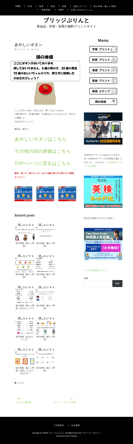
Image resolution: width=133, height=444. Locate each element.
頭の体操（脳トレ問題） (106, 6)
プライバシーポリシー (91, 433)
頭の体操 (20, 383)
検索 (86, 278)
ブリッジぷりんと (66, 20)
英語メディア (80, 6)
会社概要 (75, 425)
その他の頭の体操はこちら (43, 151)
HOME (18, 6)
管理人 (36, 49)
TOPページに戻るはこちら (43, 163)
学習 (30, 6)
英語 (53, 6)
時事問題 (46, 9)
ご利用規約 (58, 425)
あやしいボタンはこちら (41, 139)
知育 (41, 6)
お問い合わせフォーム (82, 9)
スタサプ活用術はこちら (95, 270)
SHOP (61, 9)
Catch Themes (71, 436)
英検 (64, 6)
